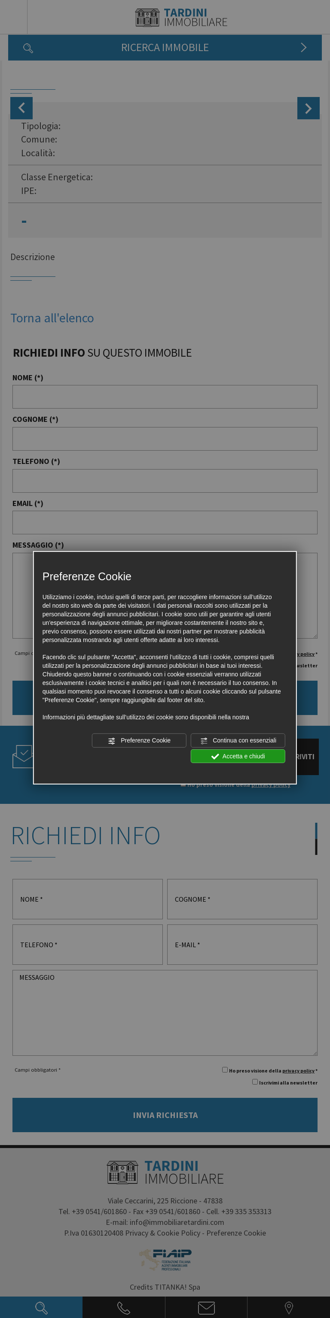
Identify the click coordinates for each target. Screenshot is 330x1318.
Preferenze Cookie (139, 741)
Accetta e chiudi (238, 756)
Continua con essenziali (238, 741)
